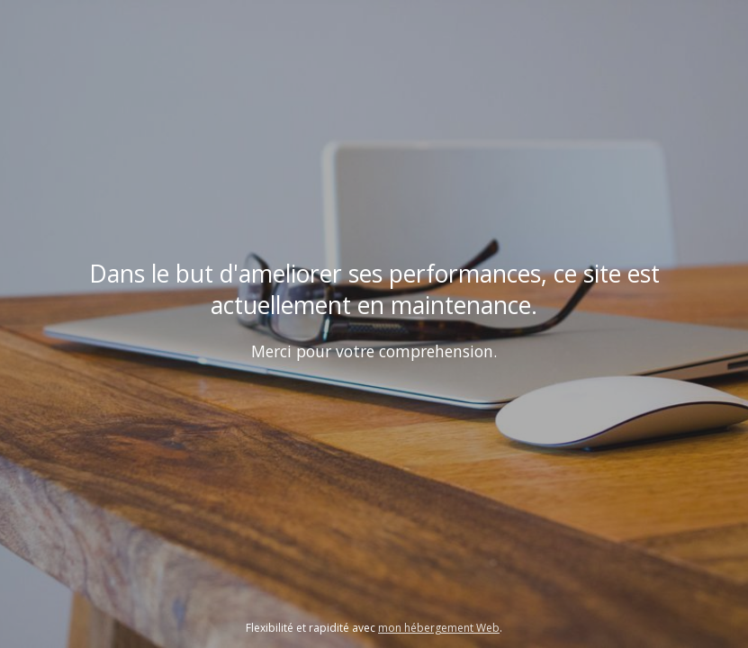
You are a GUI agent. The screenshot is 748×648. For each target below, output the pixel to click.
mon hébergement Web (439, 627)
